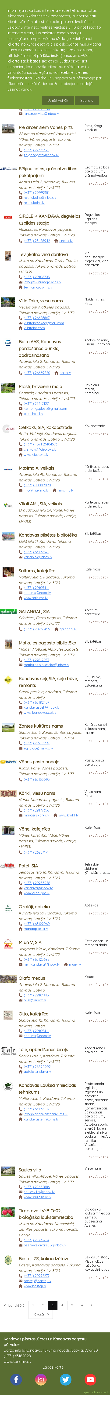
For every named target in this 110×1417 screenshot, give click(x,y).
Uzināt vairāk (57, 100)
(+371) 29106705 (37, 277)
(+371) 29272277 (36, 1276)
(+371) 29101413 (36, 995)
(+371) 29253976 (37, 883)
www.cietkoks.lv (36, 455)
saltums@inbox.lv (37, 593)
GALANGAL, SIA (34, 611)
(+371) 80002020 (37, 485)
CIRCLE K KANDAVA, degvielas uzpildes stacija (49, 219)
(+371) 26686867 (37, 318)
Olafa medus (32, 978)
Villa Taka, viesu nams (41, 301)
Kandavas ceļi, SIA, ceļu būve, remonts (48, 682)
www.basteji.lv (35, 1286)
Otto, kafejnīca (33, 1014)
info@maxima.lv (36, 490)
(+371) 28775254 (36, 1240)
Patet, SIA (28, 866)
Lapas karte (53, 1367)
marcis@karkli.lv (36, 815)
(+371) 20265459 (37, 629)
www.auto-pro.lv (37, 893)
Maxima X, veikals (36, 468)
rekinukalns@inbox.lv (40, 197)
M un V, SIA (30, 942)
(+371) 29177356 (36, 810)
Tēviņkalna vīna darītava (43, 254)
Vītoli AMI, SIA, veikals (40, 504)
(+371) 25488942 (37, 241)
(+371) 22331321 (36, 150)
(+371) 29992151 (37, 193)
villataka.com (34, 328)
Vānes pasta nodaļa (39, 762)
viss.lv (105, 1392)
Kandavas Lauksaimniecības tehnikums (47, 1088)
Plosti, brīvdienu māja (40, 386)
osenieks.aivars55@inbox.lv (45, 1245)
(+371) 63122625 (36, 552)
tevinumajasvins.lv (38, 287)
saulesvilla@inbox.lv (39, 1192)
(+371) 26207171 (36, 852)
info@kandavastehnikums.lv (45, 1114)
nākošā (38, 1314)
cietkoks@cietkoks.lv (40, 449)
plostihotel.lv (33, 414)
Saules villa (30, 1170)
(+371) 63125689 (37, 959)
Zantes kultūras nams (41, 726)
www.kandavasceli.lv (40, 712)
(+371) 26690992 (37, 1067)
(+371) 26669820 (37, 373)
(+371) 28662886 (37, 1187)
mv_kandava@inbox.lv (42, 964)
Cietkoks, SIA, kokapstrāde (45, 427)
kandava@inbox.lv (38, 888)
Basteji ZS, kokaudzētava (44, 1258)
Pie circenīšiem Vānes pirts (46, 127)
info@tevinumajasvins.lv (42, 282)
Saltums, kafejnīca (37, 571)
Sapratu (86, 100)
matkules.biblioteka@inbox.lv (46, 665)
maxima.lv (66, 490)
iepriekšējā (16, 1305)
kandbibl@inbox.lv (38, 557)
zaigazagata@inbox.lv (41, 155)
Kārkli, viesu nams (37, 793)
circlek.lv (66, 241)
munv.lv (75, 964)
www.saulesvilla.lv (37, 1197)
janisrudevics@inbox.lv (41, 114)
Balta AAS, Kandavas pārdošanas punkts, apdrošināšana (40, 348)
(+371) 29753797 (37, 743)
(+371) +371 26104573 (40, 444)
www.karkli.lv (69, 815)
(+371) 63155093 (37, 779)
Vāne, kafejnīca (34, 829)
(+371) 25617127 (36, 404)
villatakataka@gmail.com (44, 323)
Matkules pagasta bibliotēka (47, 643)
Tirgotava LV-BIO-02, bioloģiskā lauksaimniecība (46, 1214)
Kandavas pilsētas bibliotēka (48, 535)
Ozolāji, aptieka (34, 907)
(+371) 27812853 (36, 660)
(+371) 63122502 (37, 1109)
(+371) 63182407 (36, 702)
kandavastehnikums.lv (41, 1119)
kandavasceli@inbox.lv (42, 707)
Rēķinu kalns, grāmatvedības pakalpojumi (48, 172)
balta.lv (65, 373)
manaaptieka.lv (36, 929)
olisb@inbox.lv (35, 1000)
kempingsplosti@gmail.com (45, 408)
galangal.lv (68, 629)
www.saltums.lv (36, 598)
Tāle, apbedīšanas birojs (43, 1049)
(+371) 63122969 (37, 924)
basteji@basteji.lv (37, 1281)
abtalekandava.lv (37, 1072)
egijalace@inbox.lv (38, 748)
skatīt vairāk (98, 138)
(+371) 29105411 (36, 588)
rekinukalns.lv (34, 203)
